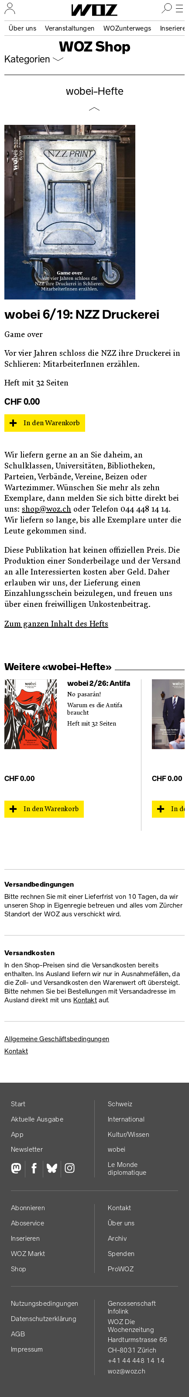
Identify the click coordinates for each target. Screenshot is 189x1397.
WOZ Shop (95, 46)
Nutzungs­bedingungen (45, 1303)
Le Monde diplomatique (127, 1168)
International (126, 1119)
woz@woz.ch (126, 1371)
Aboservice (27, 1223)
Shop (18, 1269)
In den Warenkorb (52, 423)
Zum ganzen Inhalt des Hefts (56, 624)
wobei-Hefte (95, 91)
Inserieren (25, 1238)
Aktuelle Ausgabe (37, 1119)
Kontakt (85, 1000)
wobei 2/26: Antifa (98, 683)
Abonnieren (28, 1207)
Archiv (117, 1238)
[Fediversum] (18, 1169)
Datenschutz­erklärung (43, 1318)
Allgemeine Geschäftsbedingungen (56, 1039)
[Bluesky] (52, 1169)
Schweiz (120, 1104)
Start (18, 1104)
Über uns (22, 28)
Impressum (27, 1349)
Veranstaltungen (70, 28)
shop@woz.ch (46, 509)
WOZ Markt (28, 1253)
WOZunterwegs (127, 28)
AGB (18, 1334)
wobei (117, 1149)
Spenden (121, 1253)
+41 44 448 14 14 (136, 1360)
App (17, 1134)
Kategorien (27, 59)
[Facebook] (34, 1169)
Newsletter (27, 1149)
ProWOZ (121, 1269)
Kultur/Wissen (128, 1134)
